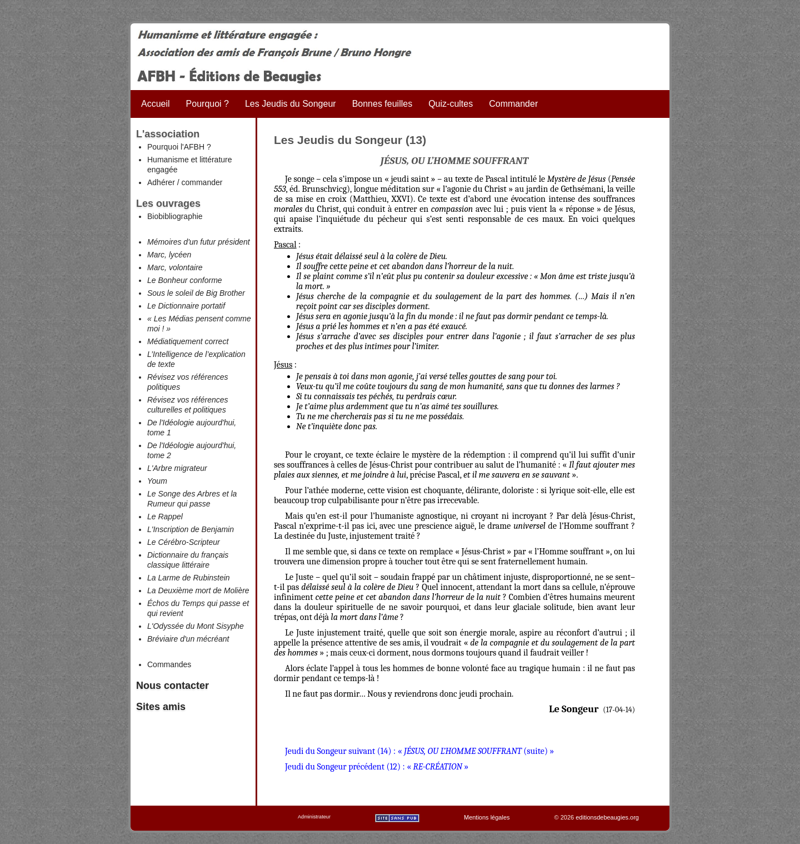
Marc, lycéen (169, 254)
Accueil (155, 103)
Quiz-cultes (450, 103)
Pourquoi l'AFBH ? (179, 146)
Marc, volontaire (175, 267)
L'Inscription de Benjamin (190, 529)
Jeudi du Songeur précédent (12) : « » (376, 767)
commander (201, 182)
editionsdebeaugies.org (607, 817)
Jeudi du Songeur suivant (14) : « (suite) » (419, 751)
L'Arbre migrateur (177, 468)
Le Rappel (165, 516)
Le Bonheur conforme (184, 280)
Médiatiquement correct (187, 341)
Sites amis (161, 706)
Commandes (169, 664)
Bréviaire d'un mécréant (188, 638)
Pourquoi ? (207, 103)
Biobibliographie (175, 216)
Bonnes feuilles (382, 103)
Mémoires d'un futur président (198, 241)
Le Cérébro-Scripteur (183, 542)
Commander (513, 103)
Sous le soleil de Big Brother (196, 293)
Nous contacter (172, 685)
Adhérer (161, 182)
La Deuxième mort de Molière (198, 590)
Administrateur (314, 817)
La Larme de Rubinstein (188, 577)
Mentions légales (487, 817)
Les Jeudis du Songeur (290, 103)
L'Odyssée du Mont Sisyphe (195, 626)
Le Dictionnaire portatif (186, 305)
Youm (157, 480)
